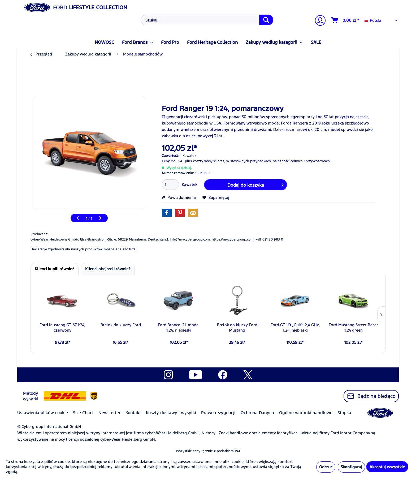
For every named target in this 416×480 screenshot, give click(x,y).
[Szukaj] (266, 20)
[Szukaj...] (207, 20)
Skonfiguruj (351, 466)
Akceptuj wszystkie (387, 466)
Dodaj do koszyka (255, 184)
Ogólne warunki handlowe (305, 412)
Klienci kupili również (54, 268)
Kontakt (133, 412)
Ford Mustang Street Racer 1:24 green (353, 327)
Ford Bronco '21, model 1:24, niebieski (179, 327)
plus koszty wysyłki (200, 161)
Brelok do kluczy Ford (121, 324)
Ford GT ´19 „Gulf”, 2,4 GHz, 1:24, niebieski (295, 327)
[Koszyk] (345, 20)
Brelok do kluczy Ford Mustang (237, 327)
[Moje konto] (318, 21)
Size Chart (83, 412)
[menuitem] (206, 20)
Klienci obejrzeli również (108, 268)
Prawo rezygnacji (218, 412)
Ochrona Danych (257, 412)
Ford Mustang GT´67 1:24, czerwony (62, 327)
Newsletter (109, 412)
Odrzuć (325, 466)
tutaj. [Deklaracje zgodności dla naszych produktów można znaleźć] (133, 249)
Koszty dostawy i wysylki (171, 412)
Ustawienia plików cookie (42, 412)
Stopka (344, 412)
